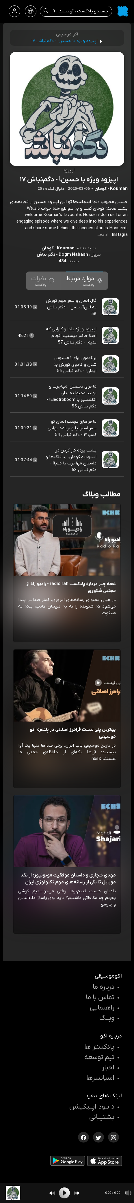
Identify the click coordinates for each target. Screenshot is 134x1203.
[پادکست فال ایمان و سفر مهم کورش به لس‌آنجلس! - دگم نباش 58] (111, 307)
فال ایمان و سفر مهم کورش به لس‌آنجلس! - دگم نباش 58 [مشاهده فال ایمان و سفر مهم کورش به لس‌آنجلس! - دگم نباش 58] (71, 307)
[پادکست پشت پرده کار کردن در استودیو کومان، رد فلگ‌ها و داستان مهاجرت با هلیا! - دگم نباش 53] (111, 460)
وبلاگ (106, 1018)
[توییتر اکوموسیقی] (98, 1136)
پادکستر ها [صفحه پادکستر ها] (99, 1047)
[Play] (64, 1193)
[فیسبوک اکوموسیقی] (83, 1136)
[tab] (84, 281)
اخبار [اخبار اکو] (108, 1067)
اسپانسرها (100, 1078)
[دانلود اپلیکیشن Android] (67, 1161)
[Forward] (76, 1193)
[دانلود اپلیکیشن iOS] (104, 1162)
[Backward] (52, 1193)
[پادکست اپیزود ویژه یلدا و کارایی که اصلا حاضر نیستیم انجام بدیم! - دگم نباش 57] (111, 336)
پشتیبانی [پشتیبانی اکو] (101, 1117)
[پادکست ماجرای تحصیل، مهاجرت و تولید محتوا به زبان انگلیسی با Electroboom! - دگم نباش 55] (111, 396)
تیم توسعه (99, 1057)
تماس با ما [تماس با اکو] (100, 997)
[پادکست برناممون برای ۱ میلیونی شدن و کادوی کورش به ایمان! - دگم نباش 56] (111, 364)
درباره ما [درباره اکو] (103, 987)
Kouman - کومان (58, 248)
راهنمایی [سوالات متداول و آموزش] (102, 1007)
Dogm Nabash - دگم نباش (62, 254)
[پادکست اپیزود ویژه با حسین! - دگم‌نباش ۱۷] (13, 1193)
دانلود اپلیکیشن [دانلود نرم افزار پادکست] (91, 1106)
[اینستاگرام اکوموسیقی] (113, 1136)
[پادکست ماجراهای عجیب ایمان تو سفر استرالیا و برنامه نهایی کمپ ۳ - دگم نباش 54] (111, 428)
